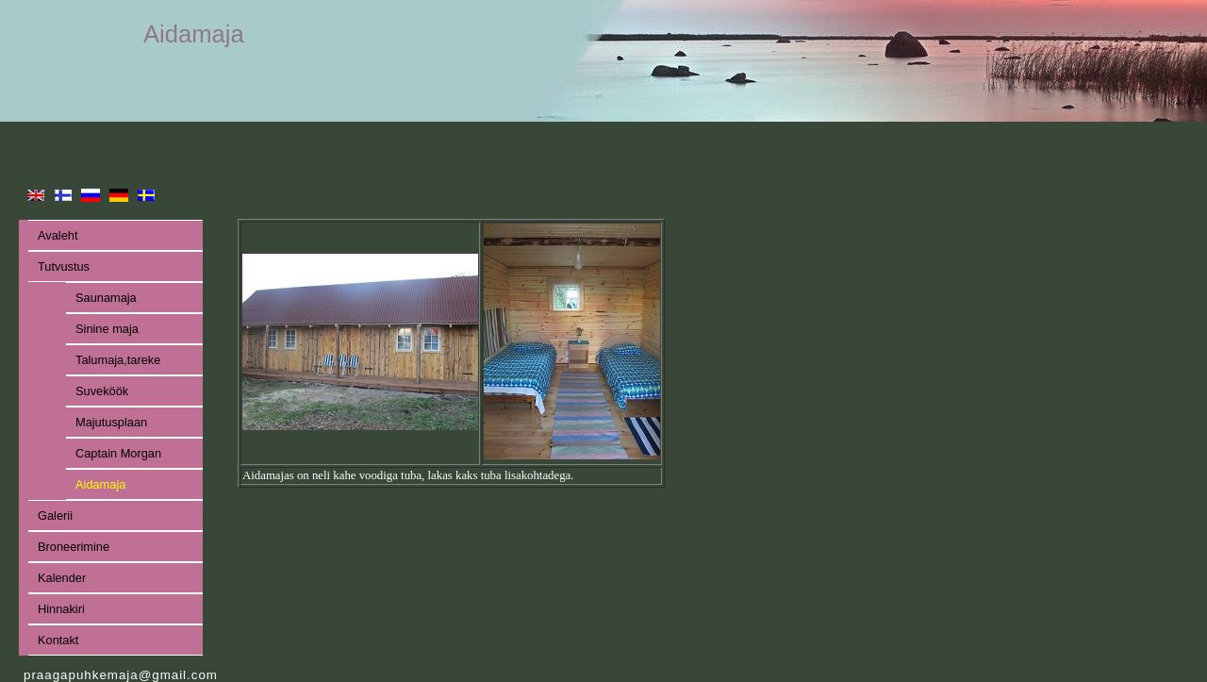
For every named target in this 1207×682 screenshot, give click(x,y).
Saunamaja (106, 298)
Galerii (55, 515)
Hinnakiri (61, 609)
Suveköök (101, 391)
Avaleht (57, 235)
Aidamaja (100, 484)
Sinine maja (107, 329)
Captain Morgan (118, 453)
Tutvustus (64, 266)
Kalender (62, 578)
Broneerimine (73, 547)
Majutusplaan (111, 422)
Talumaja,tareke (117, 360)
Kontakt (58, 640)
